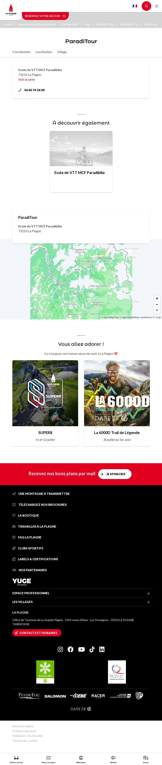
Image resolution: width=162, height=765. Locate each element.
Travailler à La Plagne (34, 526)
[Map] (81, 279)
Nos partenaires (29, 570)
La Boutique (25, 515)
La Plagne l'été (72, 24)
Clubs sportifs (27, 548)
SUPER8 (45, 432)
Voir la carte (26, 79)
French (135, 6)
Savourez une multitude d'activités (39, 24)
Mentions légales (23, 726)
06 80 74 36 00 (31, 90)
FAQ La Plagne (26, 537)
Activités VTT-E (131, 24)
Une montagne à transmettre (41, 493)
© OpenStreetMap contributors (136, 317)
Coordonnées (21, 52)
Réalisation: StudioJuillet (27, 735)
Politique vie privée (24, 731)
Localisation (44, 52)
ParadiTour (150, 24)
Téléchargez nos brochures (39, 504)
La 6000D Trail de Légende (117, 432)
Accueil (9, 24)
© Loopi (157, 317)
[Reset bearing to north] (157, 310)
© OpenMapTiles (110, 317)
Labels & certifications (35, 559)
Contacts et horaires (38, 633)
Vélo (89, 24)
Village (62, 52)
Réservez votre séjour (45, 16)
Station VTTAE (106, 24)
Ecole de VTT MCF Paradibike (79, 172)
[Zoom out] (157, 304)
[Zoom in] (157, 298)
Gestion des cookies (25, 740)
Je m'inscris (115, 474)
